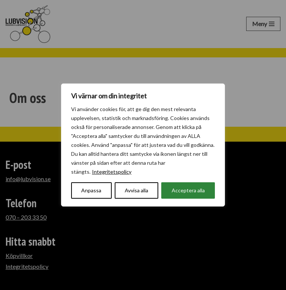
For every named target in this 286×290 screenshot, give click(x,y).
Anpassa (91, 190)
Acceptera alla (188, 190)
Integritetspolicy (111, 171)
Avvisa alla (136, 190)
